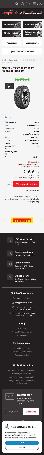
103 (37, 146)
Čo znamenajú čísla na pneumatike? (22, 370)
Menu (37, 4)
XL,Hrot (36, 157)
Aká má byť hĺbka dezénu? (22, 374)
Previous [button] (3, 220)
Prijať (22, 443)
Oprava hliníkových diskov (22, 332)
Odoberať (31, 411)
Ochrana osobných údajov (22, 351)
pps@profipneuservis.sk (24, 303)
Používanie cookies (22, 355)
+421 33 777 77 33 (24, 298)
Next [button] (41, 220)
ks (9, 184)
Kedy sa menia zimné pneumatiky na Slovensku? (22, 381)
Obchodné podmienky (22, 348)
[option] (22, 220)
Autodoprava (22, 335)
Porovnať (32, 190)
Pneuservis (22, 328)
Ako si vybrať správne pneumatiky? (22, 377)
